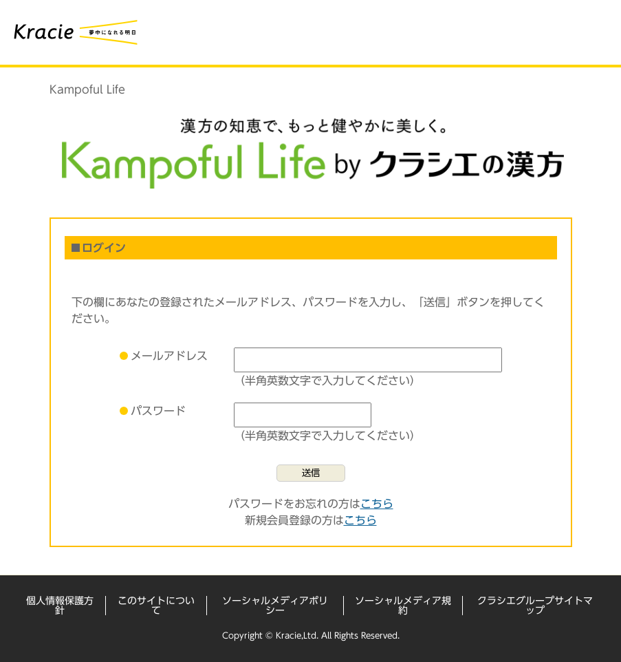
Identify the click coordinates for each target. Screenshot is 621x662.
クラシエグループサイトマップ (535, 605)
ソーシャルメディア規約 (403, 605)
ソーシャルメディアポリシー (275, 605)
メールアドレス (169, 355)
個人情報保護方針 (60, 605)
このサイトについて (156, 605)
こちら (376, 503)
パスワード (158, 410)
